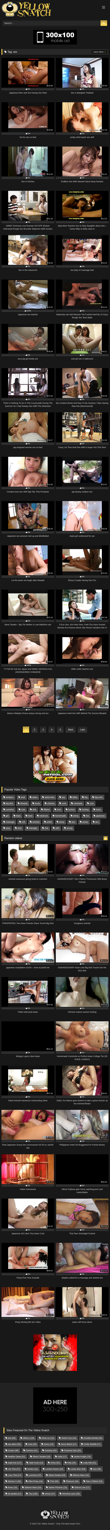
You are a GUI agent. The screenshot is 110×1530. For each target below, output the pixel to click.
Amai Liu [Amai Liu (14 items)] (48, 1438)
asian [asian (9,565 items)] (34, 797)
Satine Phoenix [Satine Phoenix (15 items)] (58, 1487)
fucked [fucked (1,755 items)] (71, 809)
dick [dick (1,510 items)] (34, 809)
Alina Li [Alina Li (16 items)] (28, 1438)
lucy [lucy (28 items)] (97, 1469)
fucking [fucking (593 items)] (85, 809)
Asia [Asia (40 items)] (32, 1444)
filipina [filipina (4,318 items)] (47, 809)
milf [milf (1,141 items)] (23, 822)
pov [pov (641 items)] (73, 822)
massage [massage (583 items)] (10, 822)
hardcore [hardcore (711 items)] (44, 816)
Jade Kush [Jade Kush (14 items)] (36, 1462)
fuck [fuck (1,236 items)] (59, 809)
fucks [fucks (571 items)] (98, 809)
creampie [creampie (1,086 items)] (78, 803)
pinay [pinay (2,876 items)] (61, 822)
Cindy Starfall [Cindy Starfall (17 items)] (92, 1444)
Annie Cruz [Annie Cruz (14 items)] (68, 1438)
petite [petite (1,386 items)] (49, 822)
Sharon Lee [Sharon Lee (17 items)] (82, 1487)
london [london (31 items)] (32, 1469)
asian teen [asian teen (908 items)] (49, 797)
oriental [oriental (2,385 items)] (35, 822)
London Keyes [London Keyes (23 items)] (54, 1469)
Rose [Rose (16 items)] (12, 1487)
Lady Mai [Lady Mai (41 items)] (89, 1462)
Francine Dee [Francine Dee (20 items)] (72, 1450)
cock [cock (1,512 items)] (64, 803)
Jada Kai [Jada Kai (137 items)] (15, 1462)
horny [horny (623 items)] (75, 816)
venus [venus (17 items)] (50, 1493)
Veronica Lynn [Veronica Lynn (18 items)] (71, 1493)
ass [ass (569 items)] (63, 797)
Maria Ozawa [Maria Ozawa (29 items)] (57, 1475)
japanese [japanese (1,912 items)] (100, 816)
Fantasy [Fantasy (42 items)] (51, 1450)
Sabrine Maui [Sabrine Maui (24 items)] (32, 1487)
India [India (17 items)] (62, 1456)
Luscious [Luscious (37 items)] (35, 1475)
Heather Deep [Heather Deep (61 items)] (16, 1456)
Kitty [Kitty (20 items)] (71, 1462)
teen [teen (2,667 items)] (20, 828)
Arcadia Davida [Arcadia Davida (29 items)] (93, 1438)
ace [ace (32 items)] (12, 1438)
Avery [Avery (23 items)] (49, 1444)
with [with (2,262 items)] (57, 828)
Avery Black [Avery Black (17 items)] (68, 1444)
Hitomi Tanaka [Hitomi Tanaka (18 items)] (41, 1456)
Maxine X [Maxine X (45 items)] (14, 1481)
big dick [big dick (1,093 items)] (9, 803)
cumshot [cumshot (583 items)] (10, 809)
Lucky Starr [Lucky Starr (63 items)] (78, 1469)
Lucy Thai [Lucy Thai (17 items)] (14, 1475)
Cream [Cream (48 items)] (13, 1450)
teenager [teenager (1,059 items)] (33, 828)
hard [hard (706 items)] (30, 816)
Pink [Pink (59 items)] (54, 1481)
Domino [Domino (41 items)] (31, 1450)
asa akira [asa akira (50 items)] (14, 1444)
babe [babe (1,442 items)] (75, 797)
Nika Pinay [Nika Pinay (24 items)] (35, 1481)
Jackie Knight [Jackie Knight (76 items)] (82, 1456)
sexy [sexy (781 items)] (8, 828)
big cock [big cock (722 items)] (99, 797)
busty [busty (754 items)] (37, 803)
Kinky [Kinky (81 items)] (55, 1462)
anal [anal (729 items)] (23, 797)
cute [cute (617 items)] (23, 809)
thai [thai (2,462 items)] (46, 828)
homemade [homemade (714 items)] (60, 816)
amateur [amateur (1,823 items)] (10, 797)
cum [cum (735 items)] (92, 803)
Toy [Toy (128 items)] (33, 1493)
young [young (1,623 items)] (69, 828)
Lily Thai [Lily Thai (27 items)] (14, 1469)
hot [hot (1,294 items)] (87, 816)
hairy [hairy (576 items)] (18, 816)
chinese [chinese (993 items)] (51, 803)
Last (82, 729)
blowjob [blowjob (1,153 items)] (24, 803)
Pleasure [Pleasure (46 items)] (72, 1481)
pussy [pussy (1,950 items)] (85, 822)
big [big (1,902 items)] (86, 797)
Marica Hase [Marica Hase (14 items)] (81, 1475)
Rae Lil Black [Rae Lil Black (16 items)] (94, 1481)
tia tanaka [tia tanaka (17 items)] (14, 1493)
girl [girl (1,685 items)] (7, 816)
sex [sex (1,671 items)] (96, 822)
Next (70, 729)
